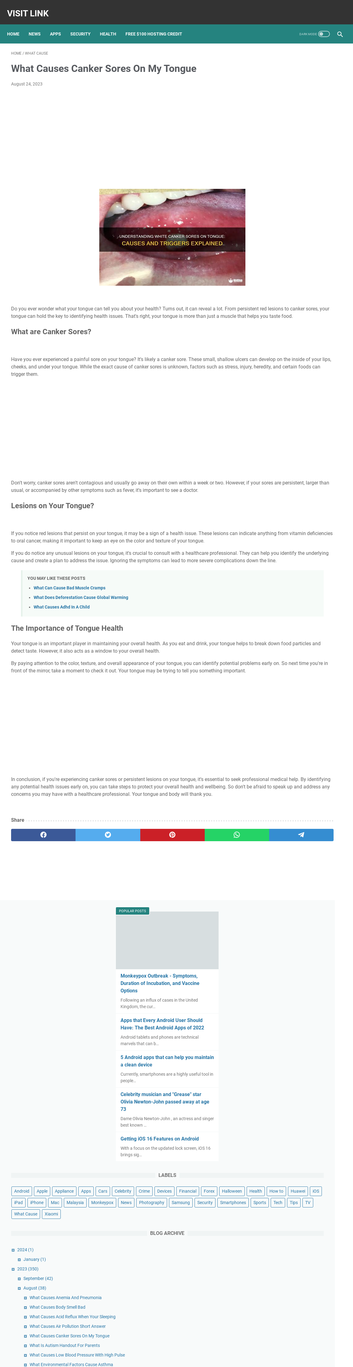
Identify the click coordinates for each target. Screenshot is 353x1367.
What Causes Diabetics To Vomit (304, 964)
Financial (266, 357)
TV (312, 415)
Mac (298, 380)
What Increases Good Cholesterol (305, 993)
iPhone (280, 380)
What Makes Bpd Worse (295, 631)
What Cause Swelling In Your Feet (305, 657)
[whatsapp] (166, 888)
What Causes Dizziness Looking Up (306, 974)
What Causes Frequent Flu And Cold (307, 760)
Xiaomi (295, 426)
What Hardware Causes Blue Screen (307, 734)
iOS (324, 369)
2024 (269, 462)
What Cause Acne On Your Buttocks (307, 885)
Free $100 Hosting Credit (157, 24)
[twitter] (77, 888)
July (275, 1003)
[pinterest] (122, 888)
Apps (59, 24)
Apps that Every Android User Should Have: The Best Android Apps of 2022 (294, 157)
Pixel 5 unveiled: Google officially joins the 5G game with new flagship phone (301, 1235)
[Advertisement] (121, 132)
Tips (298, 415)
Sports (264, 415)
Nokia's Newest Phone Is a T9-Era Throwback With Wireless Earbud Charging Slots (298, 1311)
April (276, 1031)
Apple (285, 335)
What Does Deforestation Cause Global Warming (81, 629)
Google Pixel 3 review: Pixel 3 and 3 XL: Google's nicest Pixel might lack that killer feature (300, 1261)
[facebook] (33, 888)
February (280, 1051)
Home (17, 24)
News (39, 24)
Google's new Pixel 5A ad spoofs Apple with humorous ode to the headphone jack (297, 1286)
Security (84, 24)
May (275, 1022)
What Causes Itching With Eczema (305, 769)
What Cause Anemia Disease (300, 929)
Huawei (306, 369)
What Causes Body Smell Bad (301, 526)
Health (112, 24)
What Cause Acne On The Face (302, 904)
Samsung (267, 403)
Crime (303, 346)
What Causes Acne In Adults (300, 724)
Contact (161, 1357)
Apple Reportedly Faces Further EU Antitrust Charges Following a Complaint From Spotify (300, 1210)
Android (265, 335)
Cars (262, 346)
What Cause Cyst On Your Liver (302, 894)
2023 (271, 481)
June (276, 1012)
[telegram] (210, 888)
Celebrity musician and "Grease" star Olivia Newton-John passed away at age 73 (294, 238)
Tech (282, 415)
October (279, 1079)
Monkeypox (269, 392)
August (278, 500)
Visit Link (32, 7)
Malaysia (318, 380)
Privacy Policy (185, 1357)
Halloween (311, 357)
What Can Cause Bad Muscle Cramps (69, 619)
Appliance (307, 335)
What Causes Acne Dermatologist (305, 699)
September (282, 490)
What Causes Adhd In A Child (62, 638)
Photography (318, 392)
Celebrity (282, 346)
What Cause (269, 426)
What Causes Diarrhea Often (300, 984)
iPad (262, 380)
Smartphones (319, 403)
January (278, 471)
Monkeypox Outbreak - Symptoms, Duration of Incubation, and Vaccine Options (297, 112)
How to (285, 369)
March (277, 1041)
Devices (324, 346)
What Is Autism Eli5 (291, 939)
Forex (287, 357)
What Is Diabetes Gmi (293, 779)
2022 (273, 1070)
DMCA (207, 1357)
